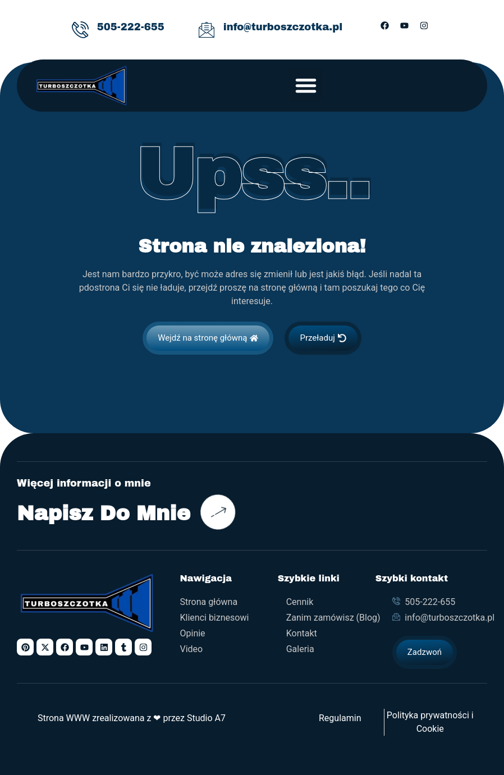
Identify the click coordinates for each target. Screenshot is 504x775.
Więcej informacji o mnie (84, 483)
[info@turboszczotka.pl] (206, 29)
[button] (306, 85)
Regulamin (340, 718)
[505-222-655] (80, 29)
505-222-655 (130, 27)
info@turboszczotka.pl (283, 27)
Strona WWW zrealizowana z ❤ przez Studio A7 (132, 718)
